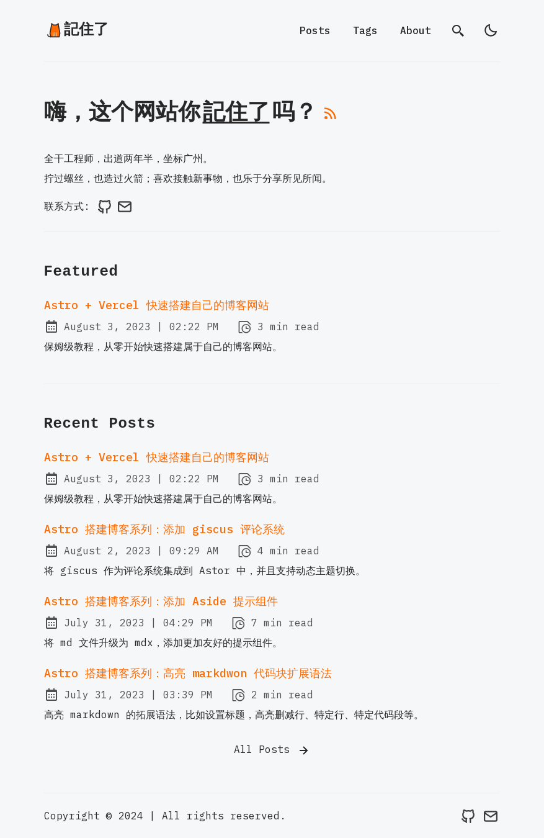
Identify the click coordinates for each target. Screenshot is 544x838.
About (415, 30)
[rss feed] (330, 118)
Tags (365, 30)
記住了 (77, 30)
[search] (458, 30)
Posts (315, 30)
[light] (491, 30)
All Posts (272, 750)
